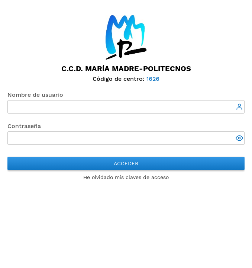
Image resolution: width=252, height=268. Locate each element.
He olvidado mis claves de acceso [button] (126, 177)
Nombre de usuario (35, 94)
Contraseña (24, 126)
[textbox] (126, 107)
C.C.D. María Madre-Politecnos (126, 68)
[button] (240, 138)
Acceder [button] (126, 163)
